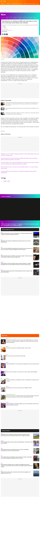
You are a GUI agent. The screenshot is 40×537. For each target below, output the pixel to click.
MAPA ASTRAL (3, 3)
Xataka (7, 17)
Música (7, 362)
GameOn (20, 17)
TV (6, 370)
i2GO (11, 17)
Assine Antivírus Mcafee (27, 17)
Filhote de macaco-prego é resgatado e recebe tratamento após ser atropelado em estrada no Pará (20, 224)
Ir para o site (5, 1)
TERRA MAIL (8, 3)
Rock (7, 354)
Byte (5, 11)
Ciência (3, 17)
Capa (2, 11)
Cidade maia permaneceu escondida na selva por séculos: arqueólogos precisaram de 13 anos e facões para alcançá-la (15, 450)
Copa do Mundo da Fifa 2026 (10, 394)
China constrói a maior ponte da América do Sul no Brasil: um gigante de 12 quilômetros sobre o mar (16, 472)
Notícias (7, 378)
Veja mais (3, 131)
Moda (7, 338)
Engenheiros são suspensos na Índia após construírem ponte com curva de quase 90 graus (16, 241)
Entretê (2, 262)
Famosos (7, 386)
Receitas (7, 346)
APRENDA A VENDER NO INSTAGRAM (29, 3)
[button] (1, 1)
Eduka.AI (15, 17)
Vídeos (35, 17)
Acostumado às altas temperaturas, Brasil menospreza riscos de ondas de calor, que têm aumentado (16, 271)
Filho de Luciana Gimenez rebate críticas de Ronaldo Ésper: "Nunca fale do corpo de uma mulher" (17, 442)
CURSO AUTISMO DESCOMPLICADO (17, 3)
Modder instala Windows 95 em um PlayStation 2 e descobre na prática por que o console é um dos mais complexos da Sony (16, 234)
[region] (20, 7)
